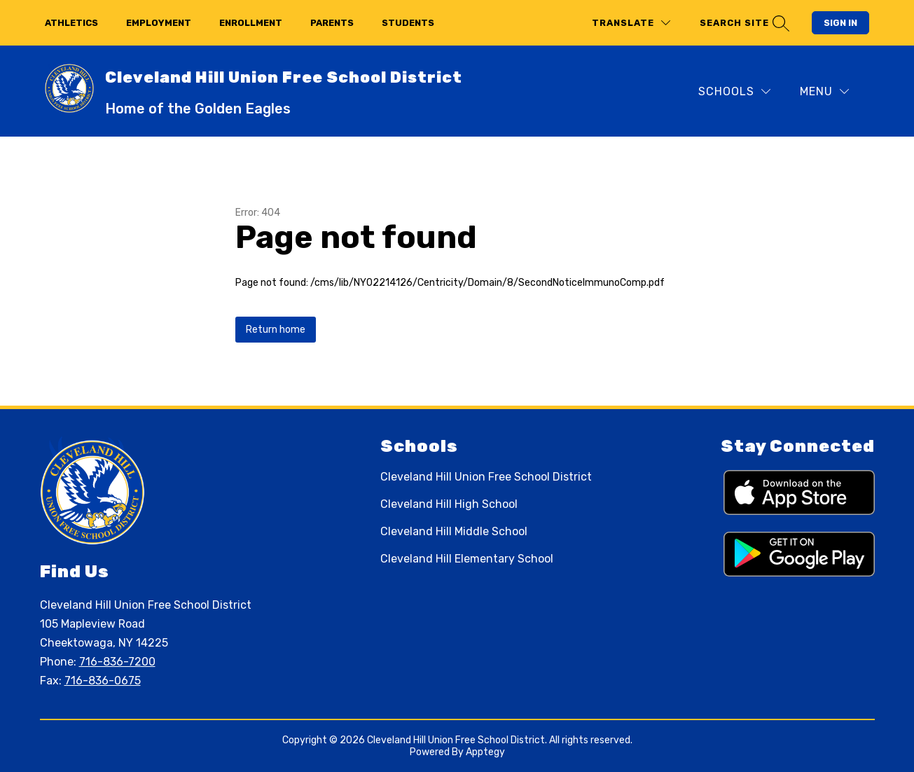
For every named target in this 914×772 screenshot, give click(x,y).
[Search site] (742, 23)
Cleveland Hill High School (449, 504)
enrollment (250, 23)
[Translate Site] (631, 23)
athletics (71, 23)
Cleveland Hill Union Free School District (486, 476)
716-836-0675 (102, 680)
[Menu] (824, 91)
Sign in (840, 23)
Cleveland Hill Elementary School (466, 558)
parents (332, 23)
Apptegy (485, 752)
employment (158, 23)
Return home (275, 330)
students (408, 23)
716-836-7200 (117, 661)
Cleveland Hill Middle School (453, 531)
